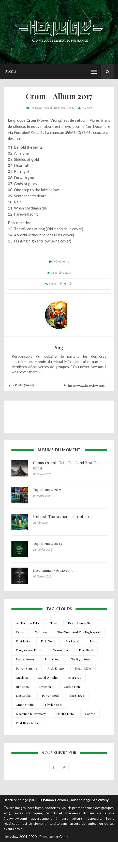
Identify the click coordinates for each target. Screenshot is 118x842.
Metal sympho (48, 677)
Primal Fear (53, 659)
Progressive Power (29, 650)
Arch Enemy (56, 668)
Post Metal (23, 641)
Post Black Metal (27, 723)
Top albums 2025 (47, 489)
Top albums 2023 (47, 543)
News (38, 107)
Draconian (46, 687)
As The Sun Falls (27, 623)
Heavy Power (25, 659)
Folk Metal (48, 641)
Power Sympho (26, 668)
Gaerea (90, 714)
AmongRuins (25, 705)
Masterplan (24, 695)
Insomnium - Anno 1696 (53, 570)
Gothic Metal (72, 687)
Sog (89, 107)
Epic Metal (86, 650)
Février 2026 (53, 705)
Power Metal (50, 695)
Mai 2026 (41, 632)
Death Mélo (83, 668)
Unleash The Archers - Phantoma (62, 516)
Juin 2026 (22, 687)
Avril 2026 (72, 641)
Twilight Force (81, 659)
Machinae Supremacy (31, 714)
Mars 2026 (77, 695)
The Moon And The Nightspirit (78, 632)
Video (20, 632)
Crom (70, 107)
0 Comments (61, 261)
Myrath (94, 641)
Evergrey (74, 677)
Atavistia (22, 677)
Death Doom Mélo (80, 623)
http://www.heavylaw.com (86, 386)
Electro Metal (65, 714)
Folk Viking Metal (54, 107)
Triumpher (60, 650)
